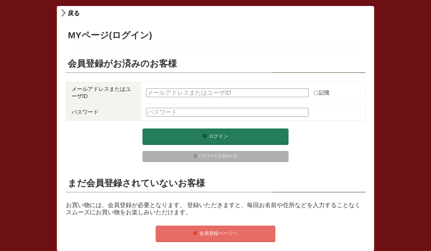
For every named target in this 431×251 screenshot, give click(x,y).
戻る (70, 13)
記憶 (324, 93)
